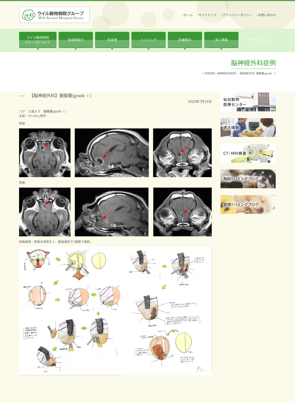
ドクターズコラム (258, 39)
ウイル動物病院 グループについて (38, 40)
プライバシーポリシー (237, 15)
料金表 (112, 39)
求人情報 (221, 39)
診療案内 (185, 39)
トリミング (149, 39)
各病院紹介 (76, 39)
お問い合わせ (267, 15)
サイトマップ (207, 15)
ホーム (188, 15)
